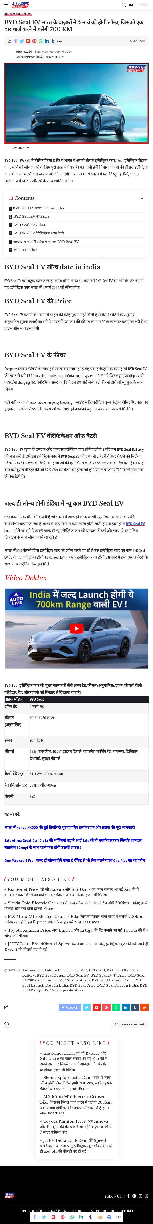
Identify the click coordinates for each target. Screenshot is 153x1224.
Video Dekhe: (25, 250)
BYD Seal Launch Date (111, 980)
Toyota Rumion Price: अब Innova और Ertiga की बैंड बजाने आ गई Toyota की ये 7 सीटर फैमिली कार (75, 1127)
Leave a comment (129, 1024)
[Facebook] (128, 1196)
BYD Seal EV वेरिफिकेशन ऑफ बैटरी (38, 233)
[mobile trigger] (8, 4)
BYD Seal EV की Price (32, 216)
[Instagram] (140, 1196)
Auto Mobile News (18, 14)
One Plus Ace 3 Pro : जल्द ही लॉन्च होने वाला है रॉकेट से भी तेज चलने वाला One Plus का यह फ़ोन (74, 860)
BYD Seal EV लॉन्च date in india (38, 208)
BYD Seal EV (135, 523)
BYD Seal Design (51, 975)
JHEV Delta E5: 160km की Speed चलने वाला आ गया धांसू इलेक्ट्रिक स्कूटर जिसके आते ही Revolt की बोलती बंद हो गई (76, 1146)
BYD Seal (97, 970)
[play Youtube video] (76, 628)
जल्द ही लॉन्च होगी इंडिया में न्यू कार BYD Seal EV (46, 241)
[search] (124, 4)
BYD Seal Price (83, 985)
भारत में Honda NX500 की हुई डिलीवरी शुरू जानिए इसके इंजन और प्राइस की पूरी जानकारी (69, 827)
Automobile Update (61, 970)
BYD (83, 970)
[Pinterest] (134, 1196)
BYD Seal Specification (63, 990)
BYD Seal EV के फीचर (29, 225)
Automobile (32, 970)
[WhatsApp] (147, 1196)
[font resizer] (131, 4)
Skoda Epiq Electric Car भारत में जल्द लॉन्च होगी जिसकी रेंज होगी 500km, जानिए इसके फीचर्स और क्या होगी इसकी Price (76, 1083)
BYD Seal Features (74, 980)
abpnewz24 (24, 52)
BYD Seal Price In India (117, 985)
